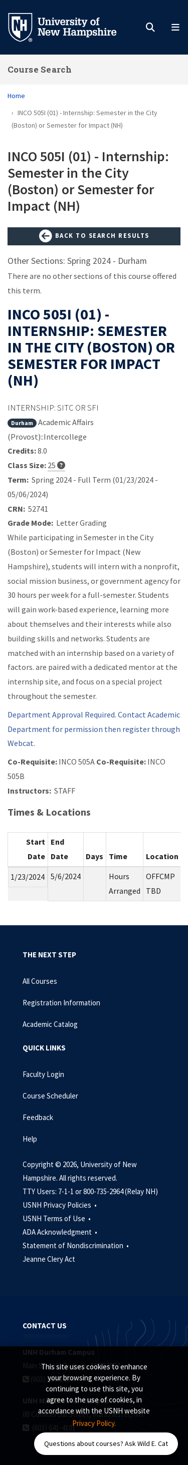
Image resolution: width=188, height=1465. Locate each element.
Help (30, 1139)
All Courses (40, 981)
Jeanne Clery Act (49, 1259)
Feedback (38, 1117)
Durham (22, 423)
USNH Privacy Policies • (60, 1205)
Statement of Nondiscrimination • (76, 1245)
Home (16, 95)
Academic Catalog (50, 1024)
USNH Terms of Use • (57, 1218)
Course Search (40, 69)
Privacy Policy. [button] (94, 1423)
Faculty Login (43, 1074)
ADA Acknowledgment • (61, 1232)
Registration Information (61, 1002)
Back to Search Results (94, 236)
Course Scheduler (50, 1096)
